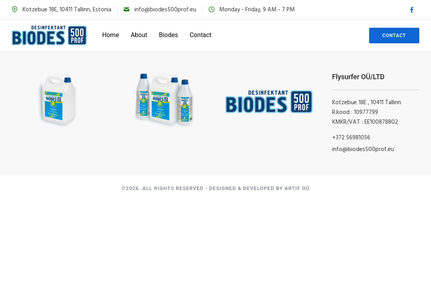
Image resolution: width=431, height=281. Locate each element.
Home (110, 35)
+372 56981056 (351, 137)
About (139, 35)
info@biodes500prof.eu (165, 9)
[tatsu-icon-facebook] (411, 10)
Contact (200, 35)
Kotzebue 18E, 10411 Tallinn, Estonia (67, 9)
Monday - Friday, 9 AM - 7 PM (257, 9)
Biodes (168, 35)
